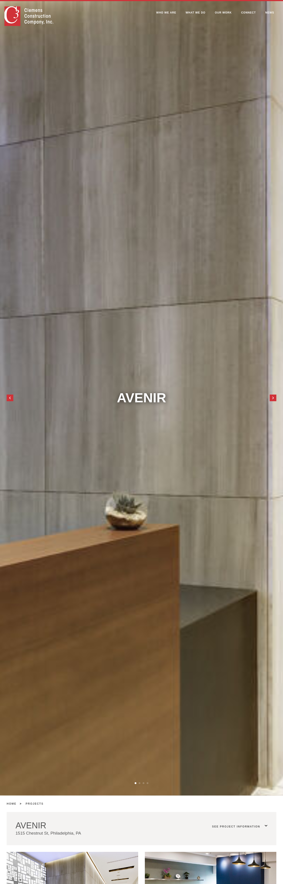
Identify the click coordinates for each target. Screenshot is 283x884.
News (269, 12)
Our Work (223, 12)
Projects (35, 803)
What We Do (195, 12)
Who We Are (166, 12)
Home (11, 803)
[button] (10, 398)
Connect (248, 12)
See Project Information (236, 826)
